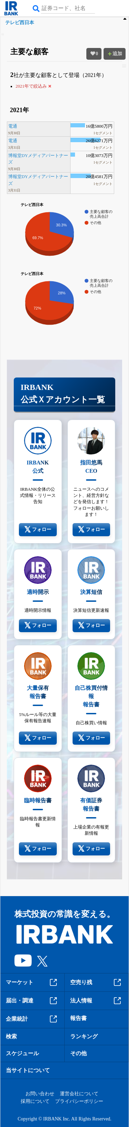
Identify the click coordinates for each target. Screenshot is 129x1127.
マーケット (32, 982)
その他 (78, 1053)
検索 (11, 1036)
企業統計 (32, 1019)
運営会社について (79, 1093)
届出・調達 (32, 1000)
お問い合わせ (39, 1093)
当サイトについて (28, 1070)
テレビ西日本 (19, 22)
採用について (35, 1101)
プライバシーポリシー (79, 1101)
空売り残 (96, 982)
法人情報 (96, 1000)
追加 (114, 53)
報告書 (78, 1018)
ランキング (84, 1036)
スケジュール (22, 1053)
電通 (12, 126)
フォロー (37, 530)
